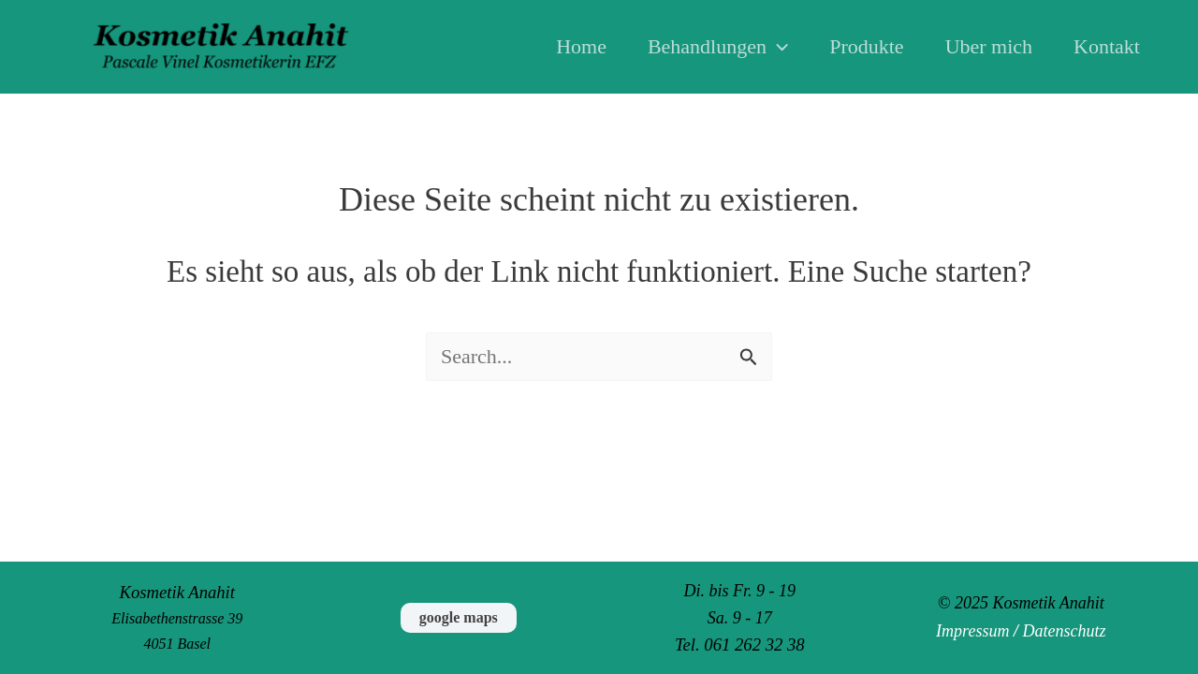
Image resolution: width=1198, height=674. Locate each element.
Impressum (972, 631)
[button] (459, 618)
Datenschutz (1063, 631)
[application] (777, 47)
